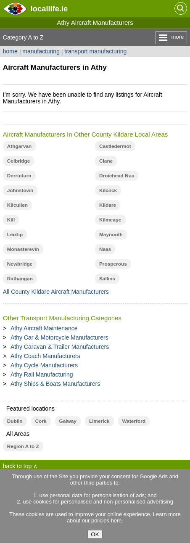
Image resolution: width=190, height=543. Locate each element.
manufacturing (41, 51)
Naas (105, 249)
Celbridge (18, 161)
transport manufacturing (95, 51)
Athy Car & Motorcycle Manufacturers (59, 337)
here (116, 520)
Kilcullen (17, 205)
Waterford (133, 421)
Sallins (107, 279)
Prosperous (113, 264)
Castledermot (115, 146)
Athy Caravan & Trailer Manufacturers (60, 346)
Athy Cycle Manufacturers (44, 365)
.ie (49, 8)
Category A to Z (23, 37)
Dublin (15, 421)
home (10, 51)
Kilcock (108, 190)
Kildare (107, 205)
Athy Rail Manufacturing (42, 374)
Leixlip (15, 234)
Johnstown (20, 190)
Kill (11, 220)
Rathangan (20, 279)
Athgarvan (19, 146)
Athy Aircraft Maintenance (44, 328)
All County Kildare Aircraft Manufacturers (56, 291)
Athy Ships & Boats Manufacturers (55, 383)
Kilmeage (110, 220)
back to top (17, 466)
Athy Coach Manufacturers (45, 356)
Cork (41, 421)
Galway (68, 421)
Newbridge (19, 264)
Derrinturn (19, 176)
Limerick (99, 421)
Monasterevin (23, 249)
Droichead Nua (116, 176)
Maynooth (111, 234)
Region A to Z (23, 446)
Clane (106, 161)
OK (95, 534)
